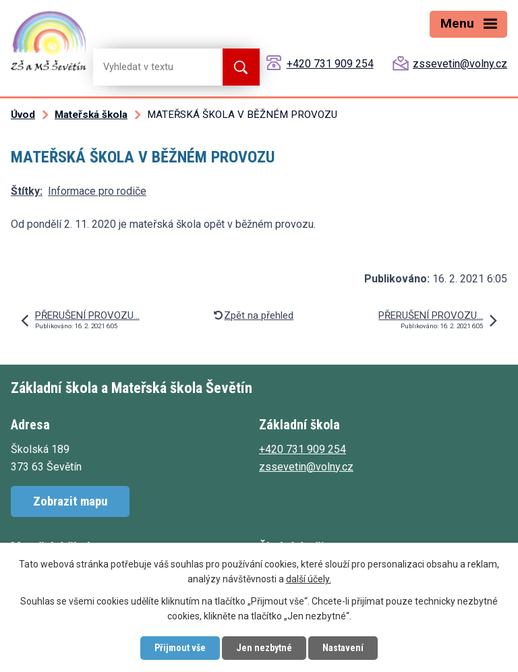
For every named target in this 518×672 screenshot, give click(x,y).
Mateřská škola (91, 115)
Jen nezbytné (264, 647)
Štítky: (26, 191)
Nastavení (343, 647)
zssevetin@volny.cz (460, 63)
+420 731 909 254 (330, 63)
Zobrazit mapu (70, 501)
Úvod (23, 115)
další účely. (308, 579)
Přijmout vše (180, 647)
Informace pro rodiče (97, 191)
